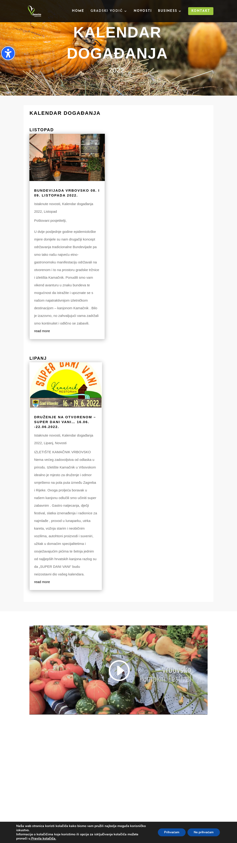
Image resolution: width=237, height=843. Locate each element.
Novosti (61, 443)
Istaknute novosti (47, 204)
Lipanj (48, 443)
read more (42, 331)
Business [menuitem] (167, 11)
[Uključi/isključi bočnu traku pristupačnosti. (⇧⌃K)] (8, 53)
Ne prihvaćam (202, 832)
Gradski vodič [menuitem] (106, 11)
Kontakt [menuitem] (200, 11)
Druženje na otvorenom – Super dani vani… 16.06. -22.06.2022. (65, 422)
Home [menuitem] (78, 11)
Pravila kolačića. (43, 838)
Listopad (50, 211)
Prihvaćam (169, 832)
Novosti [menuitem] (143, 11)
